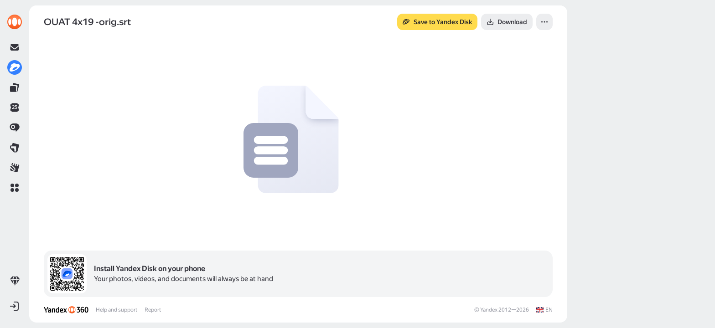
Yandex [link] (488, 310)
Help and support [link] (116, 310)
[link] (14, 22)
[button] (14, 187)
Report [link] (153, 310)
